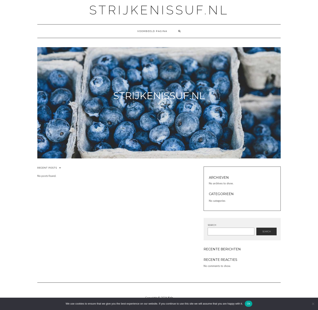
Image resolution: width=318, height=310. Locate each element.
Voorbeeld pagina (152, 31)
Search (212, 225)
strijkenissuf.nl (159, 10)
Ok (248, 303)
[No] (313, 304)
